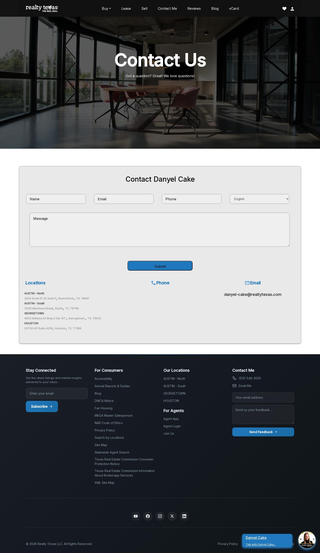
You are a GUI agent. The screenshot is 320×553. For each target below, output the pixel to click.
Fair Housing (103, 408)
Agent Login (172, 426)
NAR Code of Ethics (109, 423)
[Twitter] (172, 516)
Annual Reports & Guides (112, 386)
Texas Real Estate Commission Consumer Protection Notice (124, 461)
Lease (126, 8)
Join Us (168, 433)
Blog (215, 8)
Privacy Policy (105, 430)
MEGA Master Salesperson (114, 415)
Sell (144, 8)
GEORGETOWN (174, 393)
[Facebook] (148, 516)
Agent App (171, 419)
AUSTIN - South (174, 386)
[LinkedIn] (184, 516)
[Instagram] (160, 516)
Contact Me (167, 8)
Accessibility (103, 378)
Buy (105, 8)
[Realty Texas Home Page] (42, 8)
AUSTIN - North (174, 378)
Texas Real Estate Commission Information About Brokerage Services (125, 473)
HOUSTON (171, 401)
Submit (160, 266)
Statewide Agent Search (112, 452)
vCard (234, 8)
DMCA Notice (104, 401)
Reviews (194, 8)
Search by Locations (109, 437)
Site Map (101, 445)
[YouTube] (135, 516)
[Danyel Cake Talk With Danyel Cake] (269, 540)
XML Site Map (104, 482)
